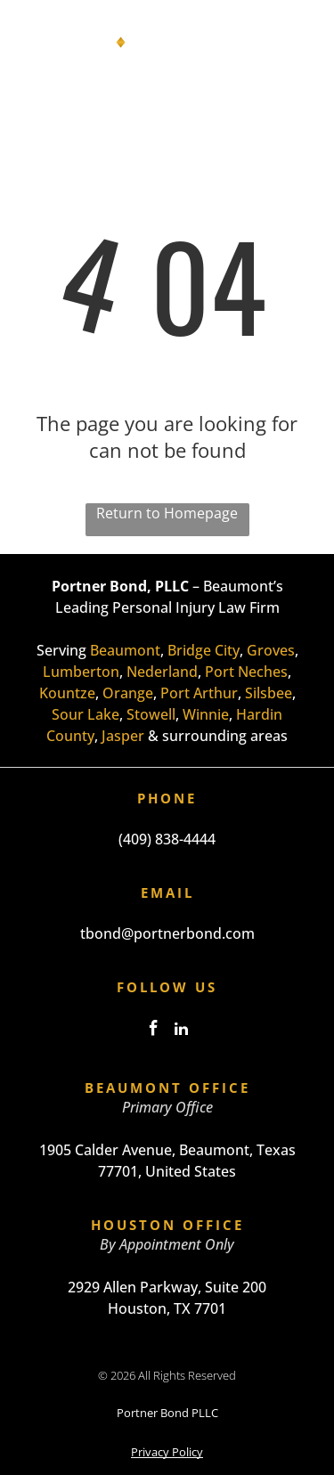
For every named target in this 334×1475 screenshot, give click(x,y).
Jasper (123, 736)
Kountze (67, 693)
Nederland (162, 671)
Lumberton (81, 671)
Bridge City (203, 650)
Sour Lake (85, 714)
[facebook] (153, 1031)
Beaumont (125, 650)
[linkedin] (180, 1031)
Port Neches (246, 671)
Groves (271, 650)
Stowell (150, 714)
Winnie (206, 714)
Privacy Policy (167, 1452)
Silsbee (268, 693)
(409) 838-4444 (167, 839)
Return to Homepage (167, 513)
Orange (127, 693)
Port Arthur (199, 693)
